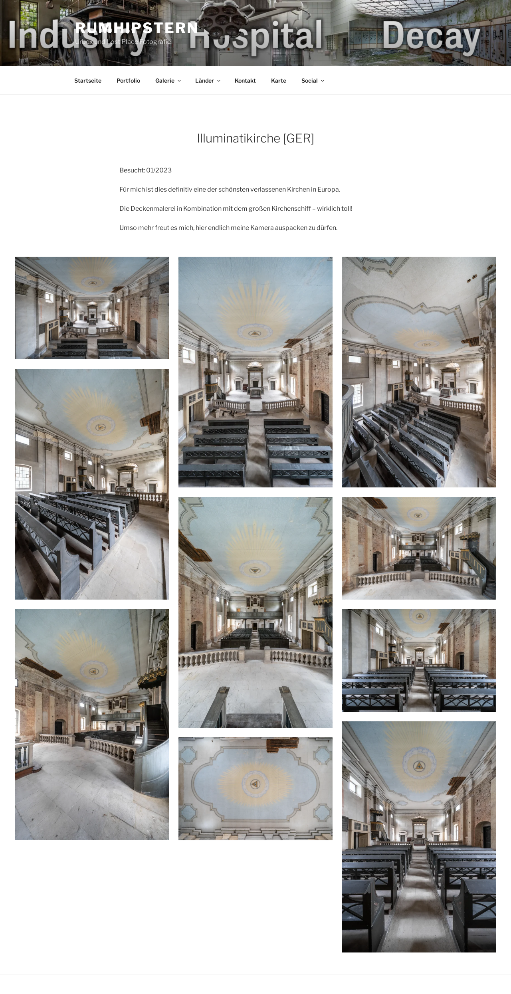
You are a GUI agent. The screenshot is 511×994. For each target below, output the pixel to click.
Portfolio (128, 80)
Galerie (168, 80)
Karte (278, 80)
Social (313, 80)
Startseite (87, 80)
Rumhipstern (137, 28)
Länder (208, 80)
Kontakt (245, 80)
